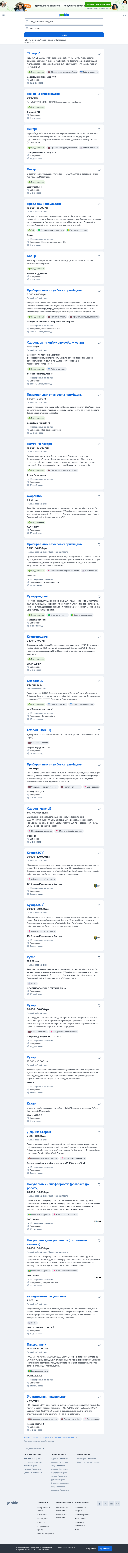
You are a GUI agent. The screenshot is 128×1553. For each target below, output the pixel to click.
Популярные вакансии (86, 1459)
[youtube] (117, 1503)
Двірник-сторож (39, 1132)
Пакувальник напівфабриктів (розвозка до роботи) (58, 1186)
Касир (31, 256)
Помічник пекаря (39, 444)
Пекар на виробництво (43, 94)
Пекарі (32, 129)
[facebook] (99, 1503)
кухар (31, 957)
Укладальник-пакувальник (46, 1396)
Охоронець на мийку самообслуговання (56, 342)
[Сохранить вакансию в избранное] (99, 53)
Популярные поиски (35, 1448)
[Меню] (3, 14)
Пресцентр (43, 1518)
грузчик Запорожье (58, 1480)
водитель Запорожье (33, 1459)
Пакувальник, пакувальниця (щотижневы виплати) (57, 1242)
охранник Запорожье (32, 1469)
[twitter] (105, 1503)
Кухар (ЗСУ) (35, 853)
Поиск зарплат (82, 1514)
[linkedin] (111, 1503)
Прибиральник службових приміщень (54, 290)
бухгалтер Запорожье (60, 1483)
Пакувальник (36, 1344)
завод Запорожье (31, 1466)
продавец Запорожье (33, 1462)
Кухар (31, 1005)
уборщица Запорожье (33, 1473)
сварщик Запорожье (59, 1476)
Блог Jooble (80, 1518)
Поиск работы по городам (88, 1462)
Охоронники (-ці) (39, 730)
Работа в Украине (46, 1533)
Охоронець (35, 681)
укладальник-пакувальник (46, 1296)
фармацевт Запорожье (60, 1490)
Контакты (42, 1514)
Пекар (31, 169)
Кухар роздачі (37, 596)
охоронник (34, 496)
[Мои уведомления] (124, 15)
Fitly (77, 1529)
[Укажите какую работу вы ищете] (64, 21)
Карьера (41, 1522)
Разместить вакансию (98, 4)
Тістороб (33, 53)
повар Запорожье (58, 1487)
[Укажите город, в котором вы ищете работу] (64, 28)
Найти (64, 35)
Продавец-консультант (44, 204)
